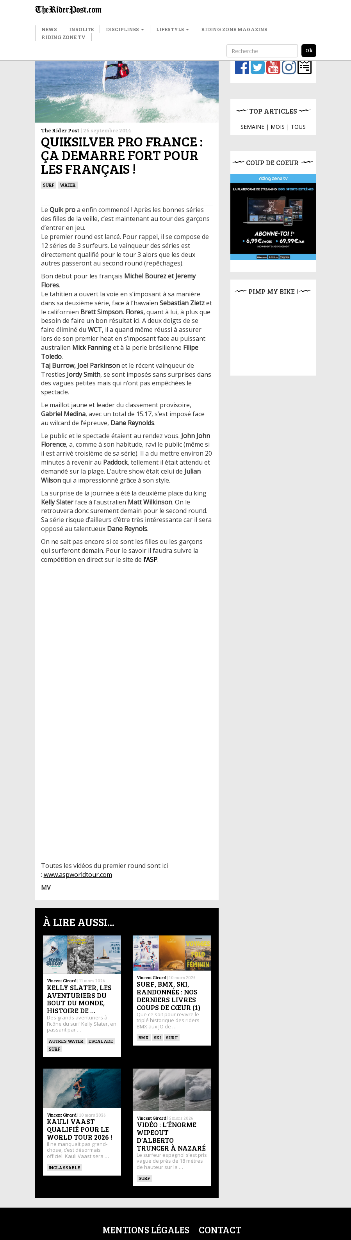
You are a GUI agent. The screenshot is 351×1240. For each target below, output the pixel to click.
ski (157, 1037)
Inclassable (64, 1167)
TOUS (298, 126)
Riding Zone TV (63, 37)
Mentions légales (145, 1229)
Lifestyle (172, 29)
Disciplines (125, 29)
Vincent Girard (62, 980)
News (49, 29)
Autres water (66, 1041)
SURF (49, 185)
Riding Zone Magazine (234, 29)
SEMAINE (252, 126)
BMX (144, 1037)
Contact (220, 1229)
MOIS (278, 126)
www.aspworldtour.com (78, 874)
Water (68, 185)
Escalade (101, 1041)
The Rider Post (60, 130)
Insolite (81, 29)
